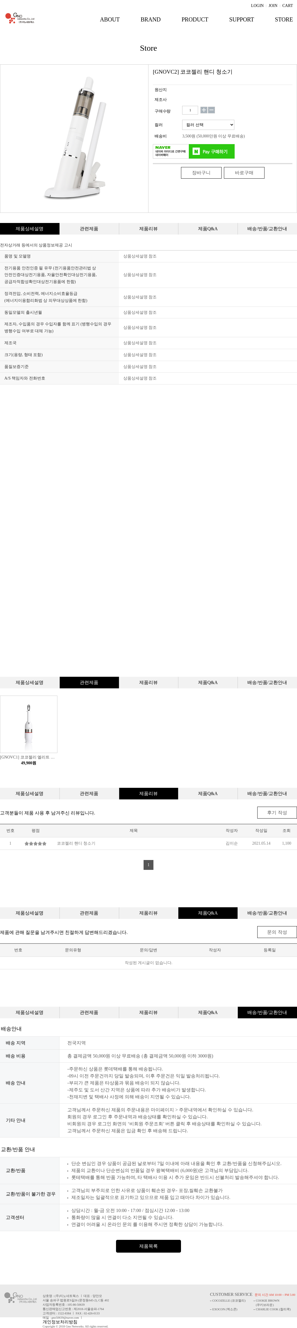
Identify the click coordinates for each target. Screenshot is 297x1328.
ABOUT (109, 19)
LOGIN (257, 5)
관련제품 (89, 228)
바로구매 (244, 172)
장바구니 (201, 172)
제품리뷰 (148, 228)
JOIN (273, 5)
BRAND (151, 19)
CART (287, 5)
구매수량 (163, 111)
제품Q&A (208, 228)
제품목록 (148, 1245)
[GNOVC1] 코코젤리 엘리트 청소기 (28, 757)
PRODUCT (195, 19)
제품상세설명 (30, 228)
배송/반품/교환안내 (267, 228)
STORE (284, 19)
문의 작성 (278, 931)
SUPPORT (241, 19)
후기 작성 (278, 812)
